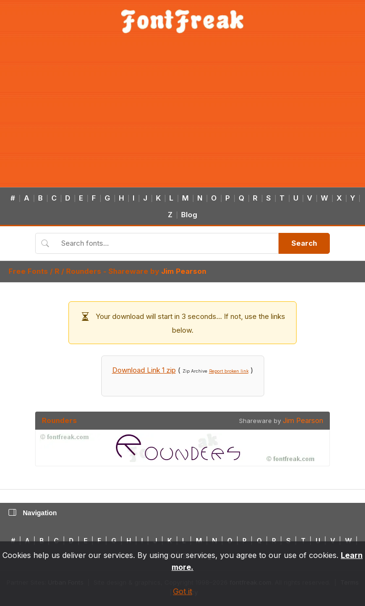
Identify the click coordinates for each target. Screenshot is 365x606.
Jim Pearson (183, 271)
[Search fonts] (167, 243)
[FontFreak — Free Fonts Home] (182, 21)
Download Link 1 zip (144, 370)
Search (304, 243)
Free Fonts (28, 271)
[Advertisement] (182, 116)
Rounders (83, 271)
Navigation (33, 513)
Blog (189, 214)
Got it (182, 591)
